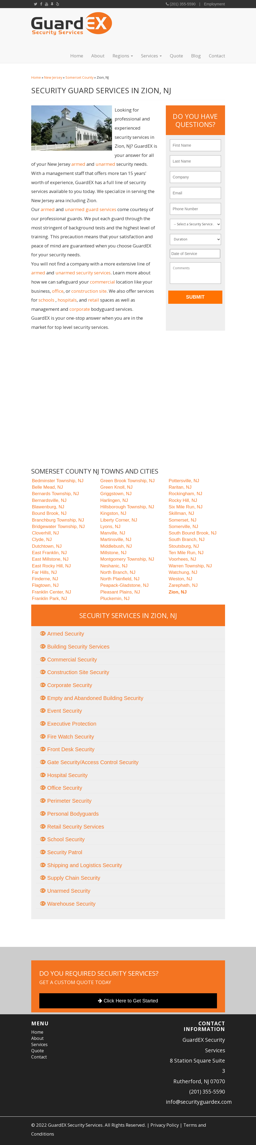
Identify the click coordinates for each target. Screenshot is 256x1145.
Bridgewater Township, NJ (58, 526)
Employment (214, 4)
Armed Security (65, 634)
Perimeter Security (69, 801)
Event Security (64, 711)
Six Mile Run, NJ (186, 506)
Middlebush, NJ (116, 546)
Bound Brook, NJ (49, 513)
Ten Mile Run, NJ (186, 552)
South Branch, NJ (187, 539)
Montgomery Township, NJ (127, 559)
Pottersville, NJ (184, 480)
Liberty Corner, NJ (118, 520)
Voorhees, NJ (182, 559)
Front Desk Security (71, 749)
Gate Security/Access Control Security (93, 762)
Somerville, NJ (183, 526)
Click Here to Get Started (128, 1000)
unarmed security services (83, 273)
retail (93, 300)
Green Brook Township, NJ (127, 480)
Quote (176, 56)
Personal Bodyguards (73, 814)
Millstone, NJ (113, 552)
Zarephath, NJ (183, 585)
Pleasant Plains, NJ (120, 592)
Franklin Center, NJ (51, 592)
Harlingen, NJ (114, 500)
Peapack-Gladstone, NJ (124, 585)
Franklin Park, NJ (49, 598)
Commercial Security (72, 660)
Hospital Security (67, 775)
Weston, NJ (180, 578)
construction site (89, 291)
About (97, 56)
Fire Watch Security (70, 737)
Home (76, 56)
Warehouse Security (71, 904)
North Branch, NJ (117, 572)
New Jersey (53, 77)
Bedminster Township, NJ (58, 480)
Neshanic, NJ (114, 565)
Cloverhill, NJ (45, 533)
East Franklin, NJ (49, 552)
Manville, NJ (112, 533)
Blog (196, 56)
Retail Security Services (75, 827)
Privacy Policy (164, 1125)
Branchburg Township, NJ (58, 520)
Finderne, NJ (45, 578)
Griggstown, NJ (116, 493)
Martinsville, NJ (115, 539)
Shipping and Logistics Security (84, 865)
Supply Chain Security (73, 878)
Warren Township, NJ (190, 565)
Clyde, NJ (42, 539)
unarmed (105, 164)
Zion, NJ (178, 592)
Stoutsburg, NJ (184, 546)
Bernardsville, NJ (49, 500)
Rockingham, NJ (185, 493)
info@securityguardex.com (199, 1101)
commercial (102, 282)
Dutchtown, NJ (47, 546)
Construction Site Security (78, 672)
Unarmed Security (68, 891)
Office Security (64, 788)
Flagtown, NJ (45, 585)
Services (151, 56)
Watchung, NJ (183, 572)
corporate (79, 309)
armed (78, 164)
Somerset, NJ (183, 520)
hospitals (67, 300)
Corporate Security (69, 685)
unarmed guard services (90, 209)
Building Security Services (78, 647)
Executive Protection (71, 724)
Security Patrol (64, 852)
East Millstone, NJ (50, 559)
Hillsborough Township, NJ (127, 506)
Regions (123, 56)
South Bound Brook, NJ (193, 533)
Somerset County (79, 77)
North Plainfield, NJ (120, 578)
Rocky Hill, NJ (183, 500)
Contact (217, 56)
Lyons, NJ (110, 526)
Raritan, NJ (180, 487)
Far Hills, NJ (44, 572)
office (58, 291)
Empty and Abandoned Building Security (95, 698)
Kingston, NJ (113, 513)
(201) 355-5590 (182, 4)
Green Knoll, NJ (116, 487)
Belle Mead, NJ (47, 487)
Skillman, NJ (181, 513)
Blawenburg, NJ (48, 506)
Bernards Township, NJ (55, 493)
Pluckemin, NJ (115, 598)
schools (46, 300)
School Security (66, 839)
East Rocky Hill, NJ (51, 565)
